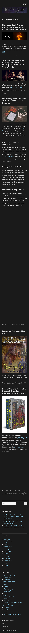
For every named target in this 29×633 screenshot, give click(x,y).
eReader (22, 90)
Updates (5, 609)
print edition (4, 494)
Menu (24, 4)
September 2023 (7, 541)
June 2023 (5, 544)
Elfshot (5, 584)
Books (3, 623)
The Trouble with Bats (9, 605)
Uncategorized (13, 55)
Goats (4, 588)
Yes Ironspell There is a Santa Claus (12, 614)
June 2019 (5, 565)
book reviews (19, 324)
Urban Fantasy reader (9, 156)
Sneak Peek (17, 382)
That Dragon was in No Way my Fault (15, 494)
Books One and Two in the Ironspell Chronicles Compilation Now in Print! (14, 391)
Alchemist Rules (7, 577)
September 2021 (7, 546)
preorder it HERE (8, 379)
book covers (23, 382)
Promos (11, 90)
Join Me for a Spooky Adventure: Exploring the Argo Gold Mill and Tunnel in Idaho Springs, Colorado (14, 516)
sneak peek (10, 383)
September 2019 (7, 560)
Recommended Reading (9, 597)
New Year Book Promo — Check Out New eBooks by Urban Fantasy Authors (14, 27)
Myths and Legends (8, 590)
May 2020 (5, 555)
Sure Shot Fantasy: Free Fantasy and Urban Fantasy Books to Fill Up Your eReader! (13, 63)
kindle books (7, 91)
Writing (5, 612)
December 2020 (7, 551)
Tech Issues (6, 600)
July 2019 (5, 563)
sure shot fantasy (17, 91)
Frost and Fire (12, 382)
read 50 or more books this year (17, 44)
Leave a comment (21, 55)
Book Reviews (12, 324)
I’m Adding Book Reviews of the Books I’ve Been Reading (14, 101)
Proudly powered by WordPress (9, 630)
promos (12, 91)
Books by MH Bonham (9, 581)
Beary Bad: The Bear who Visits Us (11, 520)
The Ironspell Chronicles (8, 620)
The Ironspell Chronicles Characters (12, 604)
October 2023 (6, 539)
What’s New (5, 626)
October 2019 (6, 558)
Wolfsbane (6, 611)
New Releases (9, 492)
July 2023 (5, 542)
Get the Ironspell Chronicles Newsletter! (13, 525)
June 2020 (6, 553)
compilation (17, 493)
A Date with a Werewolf (14, 490)
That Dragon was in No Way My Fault (12, 602)
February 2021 (7, 548)
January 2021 (6, 549)
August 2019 (6, 562)
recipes (5, 595)
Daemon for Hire (7, 583)
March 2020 (6, 556)
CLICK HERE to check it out (18, 87)
